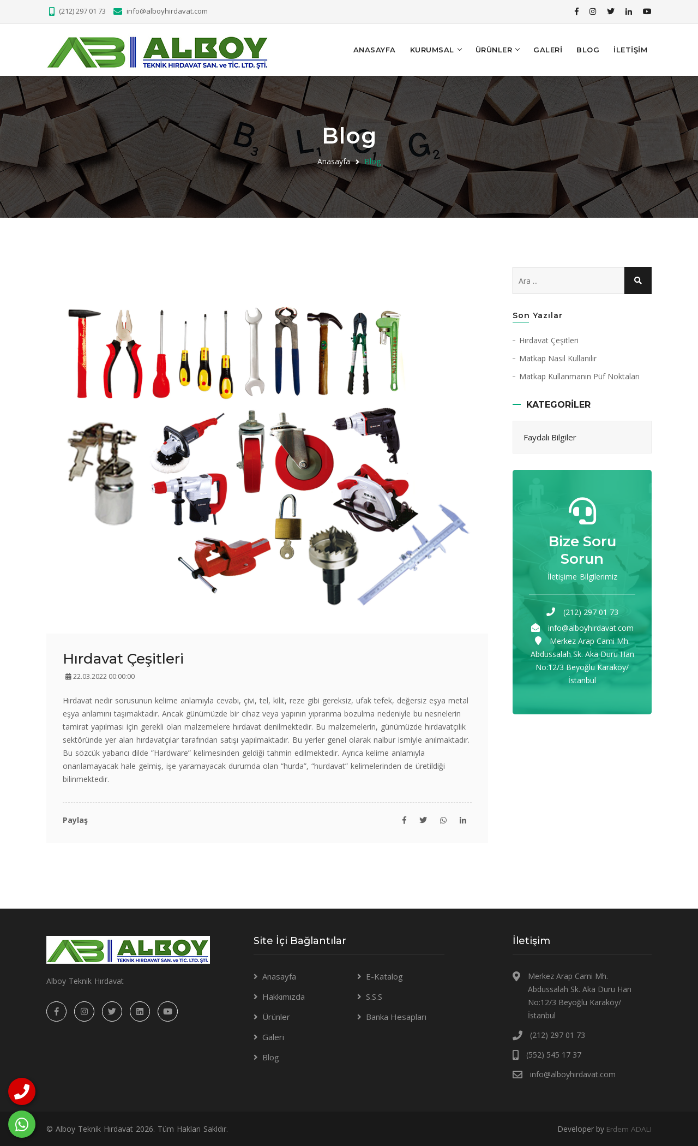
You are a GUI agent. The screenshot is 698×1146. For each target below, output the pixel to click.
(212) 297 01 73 (82, 11)
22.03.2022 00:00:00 (100, 676)
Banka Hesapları (396, 1016)
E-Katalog (384, 975)
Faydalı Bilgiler (550, 436)
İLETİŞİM (630, 49)
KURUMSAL (432, 49)
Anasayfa (374, 49)
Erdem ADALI (628, 1128)
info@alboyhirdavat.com (167, 11)
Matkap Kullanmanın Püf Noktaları (579, 375)
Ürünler (494, 49)
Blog (587, 49)
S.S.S (374, 995)
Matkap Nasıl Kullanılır (558, 357)
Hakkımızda (283, 995)
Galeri (547, 49)
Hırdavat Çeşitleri (549, 339)
